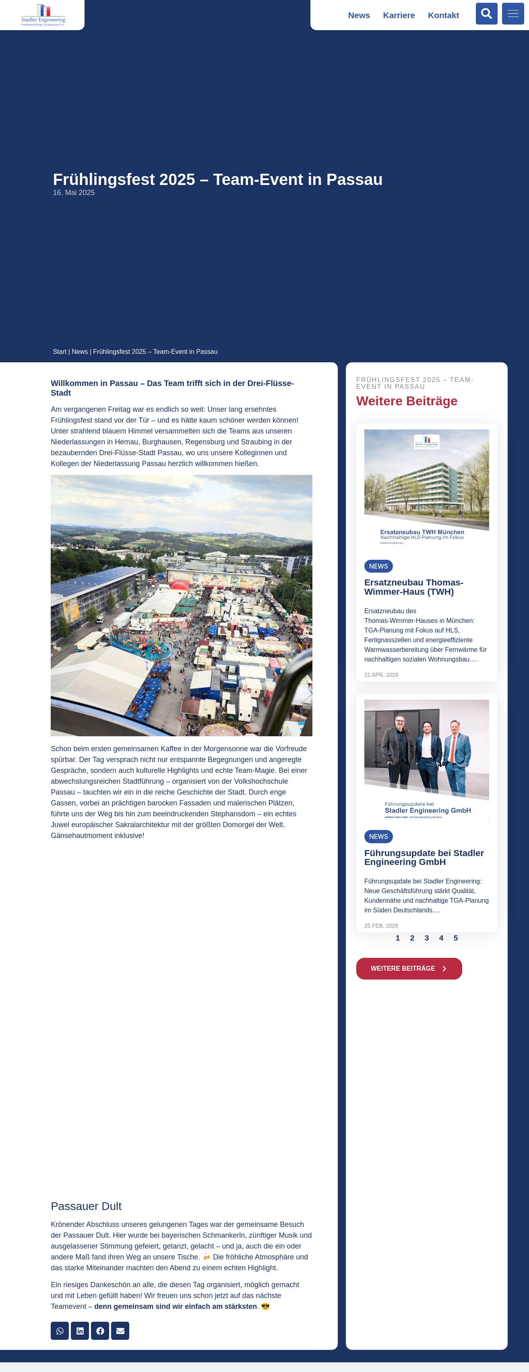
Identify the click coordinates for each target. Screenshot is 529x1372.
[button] (60, 1331)
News (359, 15)
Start (59, 351)
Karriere (399, 15)
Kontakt (443, 15)
